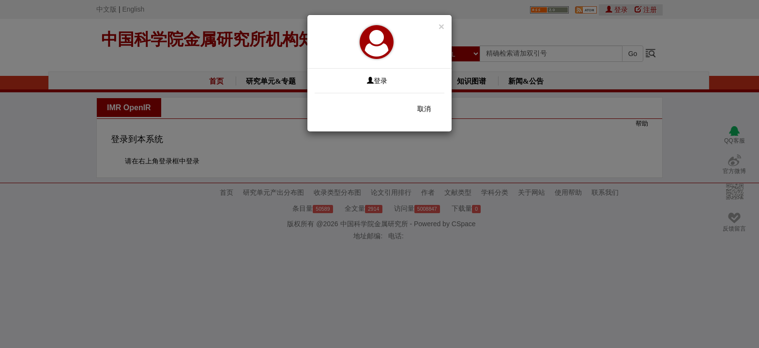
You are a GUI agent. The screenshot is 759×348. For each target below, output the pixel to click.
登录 (377, 81)
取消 (424, 109)
